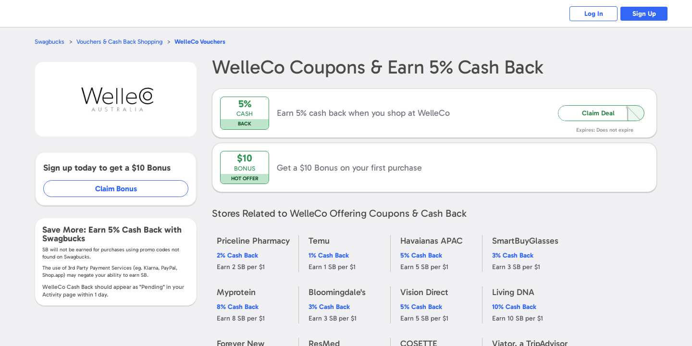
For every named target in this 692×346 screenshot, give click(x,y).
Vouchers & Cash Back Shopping (119, 41)
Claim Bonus (116, 188)
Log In (593, 14)
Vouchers (199, 41)
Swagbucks (49, 41)
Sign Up (644, 14)
